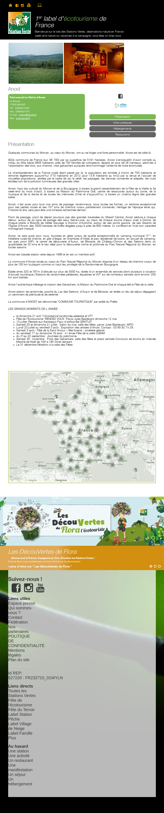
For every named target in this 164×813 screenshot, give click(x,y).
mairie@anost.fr (28, 114)
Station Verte (19, 23)
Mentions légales (16, 652)
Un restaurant (20, 760)
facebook (17, 5)
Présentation (122, 116)
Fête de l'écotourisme (20, 702)
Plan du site (19, 659)
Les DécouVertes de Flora (42, 552)
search (53, 5)
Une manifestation (20, 767)
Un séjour (17, 774)
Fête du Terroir (21, 709)
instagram (22, 5)
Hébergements (122, 128)
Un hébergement (20, 781)
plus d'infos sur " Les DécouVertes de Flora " (41, 566)
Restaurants (122, 134)
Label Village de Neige (19, 726)
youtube (31, 5)
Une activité (19, 755)
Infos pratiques (122, 122)
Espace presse (21, 603)
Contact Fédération (18, 619)
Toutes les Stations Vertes (22, 693)
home (10, 5)
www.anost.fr (23, 118)
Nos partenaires (18, 629)
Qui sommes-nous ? (20, 610)
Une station (18, 751)
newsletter (46, 5)
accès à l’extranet (40, 5)
